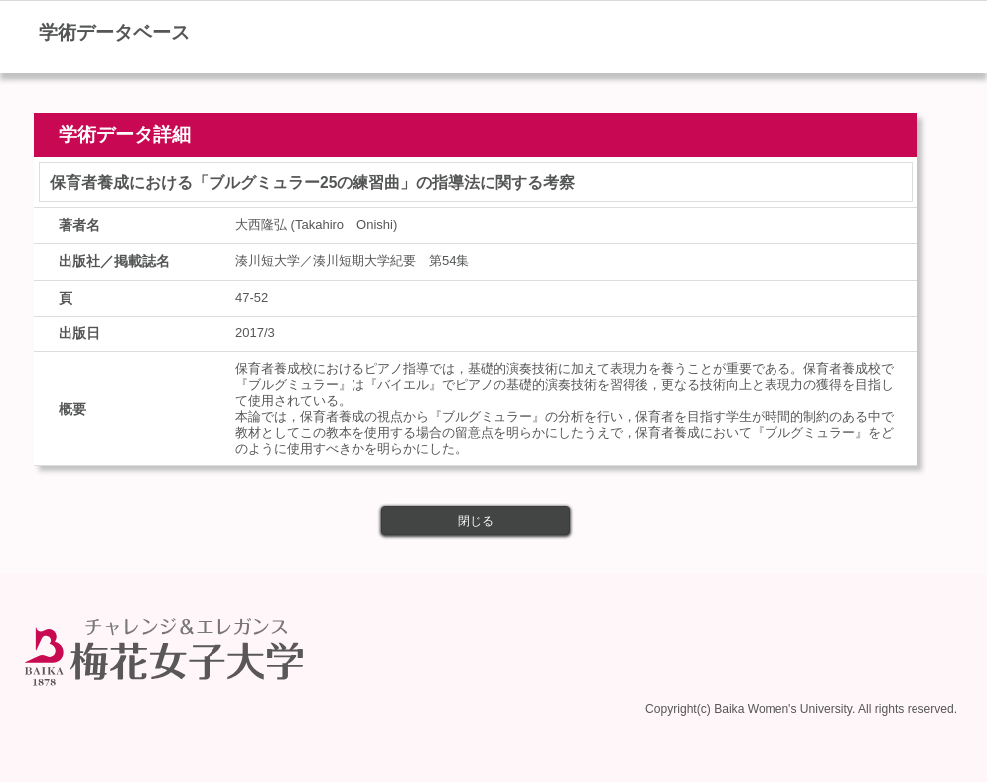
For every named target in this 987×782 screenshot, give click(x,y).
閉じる (476, 521)
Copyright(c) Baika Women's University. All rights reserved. (801, 705)
